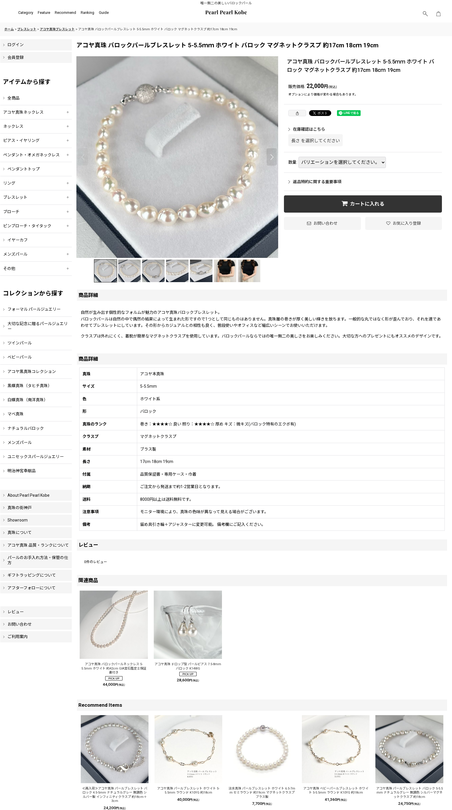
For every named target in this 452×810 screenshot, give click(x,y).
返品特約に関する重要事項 (314, 181)
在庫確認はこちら (306, 129)
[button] (425, 14)
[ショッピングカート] (438, 14)
